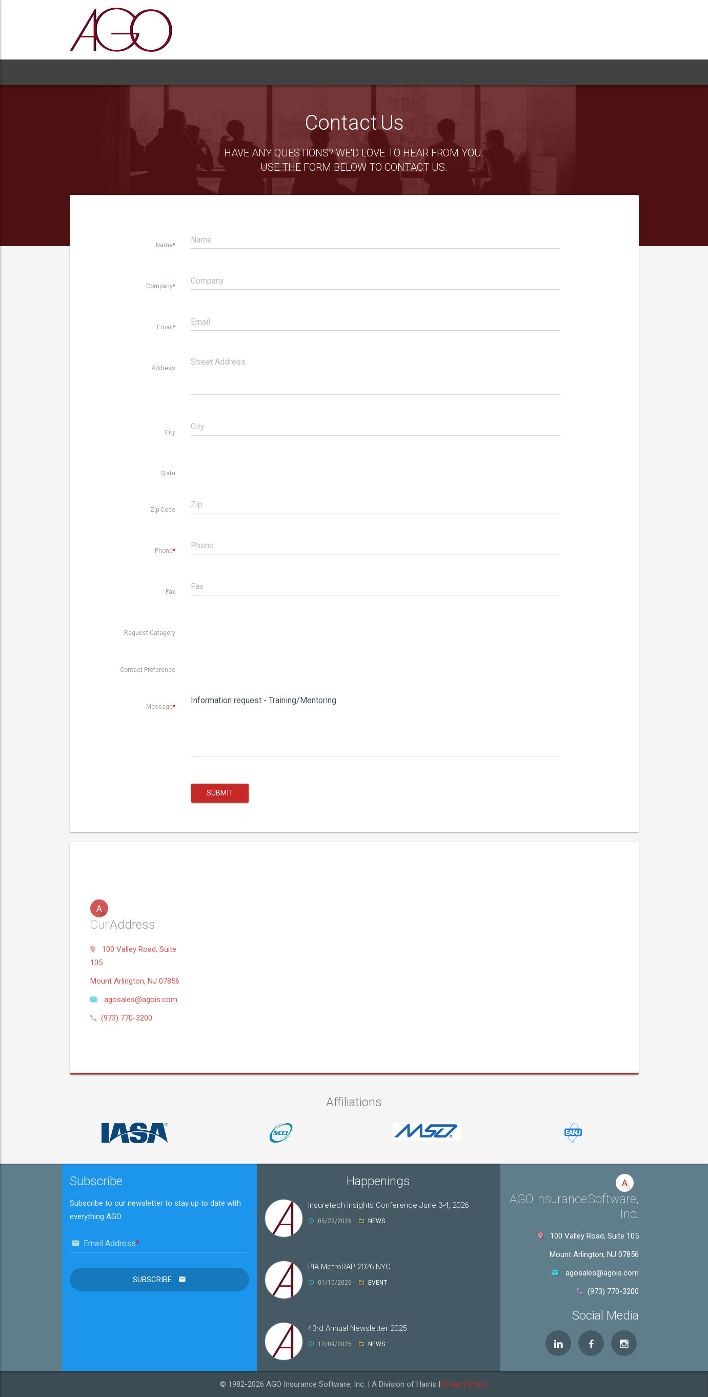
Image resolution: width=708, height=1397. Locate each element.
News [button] (346, 72)
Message (159, 706)
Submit (220, 793)
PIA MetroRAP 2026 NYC (349, 1266)
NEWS (376, 1221)
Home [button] (91, 72)
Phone (164, 550)
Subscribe (153, 1279)
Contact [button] (391, 72)
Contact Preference (147, 669)
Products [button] (185, 72)
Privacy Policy (465, 1384)
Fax (170, 591)
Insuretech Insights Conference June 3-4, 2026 (388, 1205)
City (170, 432)
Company (159, 286)
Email (165, 327)
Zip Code (162, 509)
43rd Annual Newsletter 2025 (357, 1328)
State (167, 473)
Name (164, 245)
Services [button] (246, 72)
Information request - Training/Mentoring (375, 724)
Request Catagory (149, 632)
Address (163, 368)
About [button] (132, 72)
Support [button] (302, 72)
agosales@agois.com (140, 1121)
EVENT (377, 1282)
